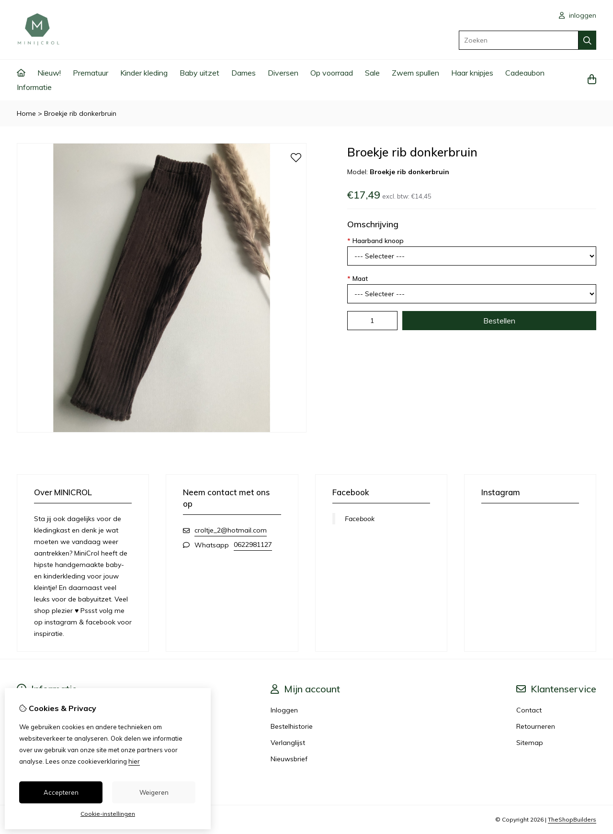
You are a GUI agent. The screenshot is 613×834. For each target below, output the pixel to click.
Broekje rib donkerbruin (80, 113)
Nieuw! (49, 73)
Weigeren (154, 792)
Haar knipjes (472, 73)
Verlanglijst (288, 742)
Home (26, 113)
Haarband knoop (375, 240)
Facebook (360, 518)
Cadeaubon (525, 73)
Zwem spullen (415, 73)
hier (134, 761)
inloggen (577, 15)
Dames (243, 73)
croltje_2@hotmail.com (230, 530)
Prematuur (90, 73)
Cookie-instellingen (107, 813)
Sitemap (529, 742)
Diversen (283, 73)
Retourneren (535, 726)
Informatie (34, 87)
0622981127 (253, 544)
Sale (372, 73)
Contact (529, 710)
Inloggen (284, 710)
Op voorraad (331, 73)
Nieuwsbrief (289, 759)
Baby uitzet (199, 73)
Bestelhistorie (292, 726)
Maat (357, 278)
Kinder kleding (144, 73)
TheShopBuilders (572, 819)
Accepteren (61, 792)
